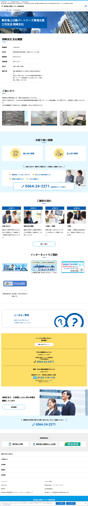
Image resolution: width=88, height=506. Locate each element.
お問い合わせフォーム (44, 344)
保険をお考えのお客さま (7, 454)
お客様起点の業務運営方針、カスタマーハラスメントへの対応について (17, 492)
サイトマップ (4, 481)
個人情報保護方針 (49, 488)
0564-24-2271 (45, 361)
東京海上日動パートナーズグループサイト (54, 485)
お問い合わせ (4, 485)
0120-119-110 (46, 377)
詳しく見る (44, 244)
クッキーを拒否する (60, 503)
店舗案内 (3, 470)
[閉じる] (85, 503)
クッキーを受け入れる (71, 503)
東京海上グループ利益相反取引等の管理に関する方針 (57, 492)
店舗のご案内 (8, 10)
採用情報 (14, 407)
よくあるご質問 (48, 481)
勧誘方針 (3, 488)
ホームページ (45, 380)
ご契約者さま (4, 459)
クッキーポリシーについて (7, 504)
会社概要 (3, 464)
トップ (2, 10)
